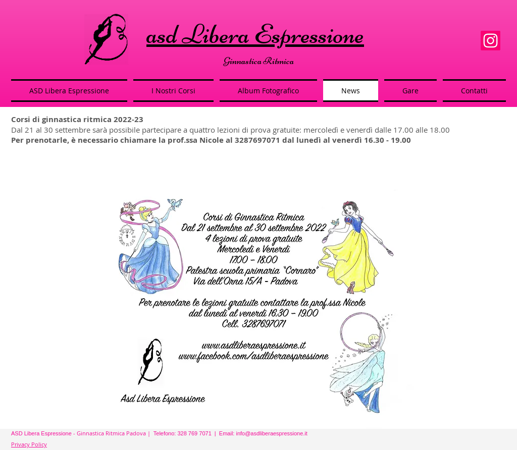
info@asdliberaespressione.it (271, 433)
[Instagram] (490, 40)
